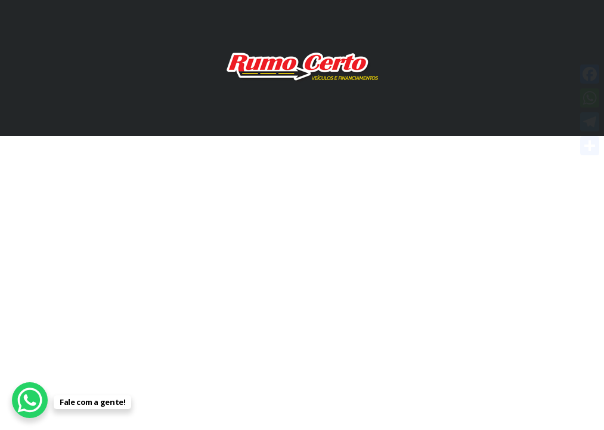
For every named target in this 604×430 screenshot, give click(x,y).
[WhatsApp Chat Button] (30, 400)
